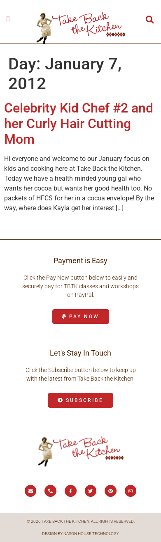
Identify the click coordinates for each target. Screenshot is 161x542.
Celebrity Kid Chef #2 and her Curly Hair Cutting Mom (78, 123)
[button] (8, 19)
